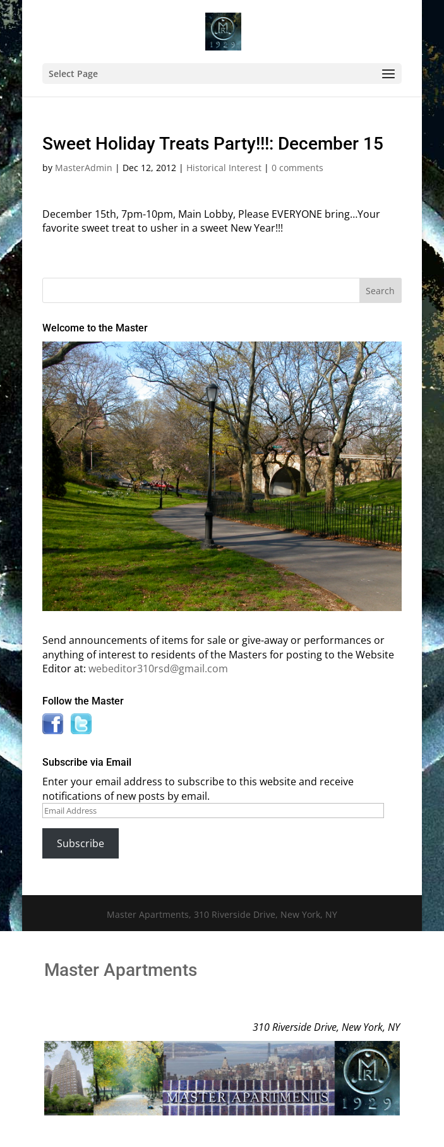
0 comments (297, 168)
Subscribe (80, 843)
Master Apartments (120, 970)
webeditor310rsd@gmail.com (158, 668)
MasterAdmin (83, 168)
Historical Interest (223, 168)
